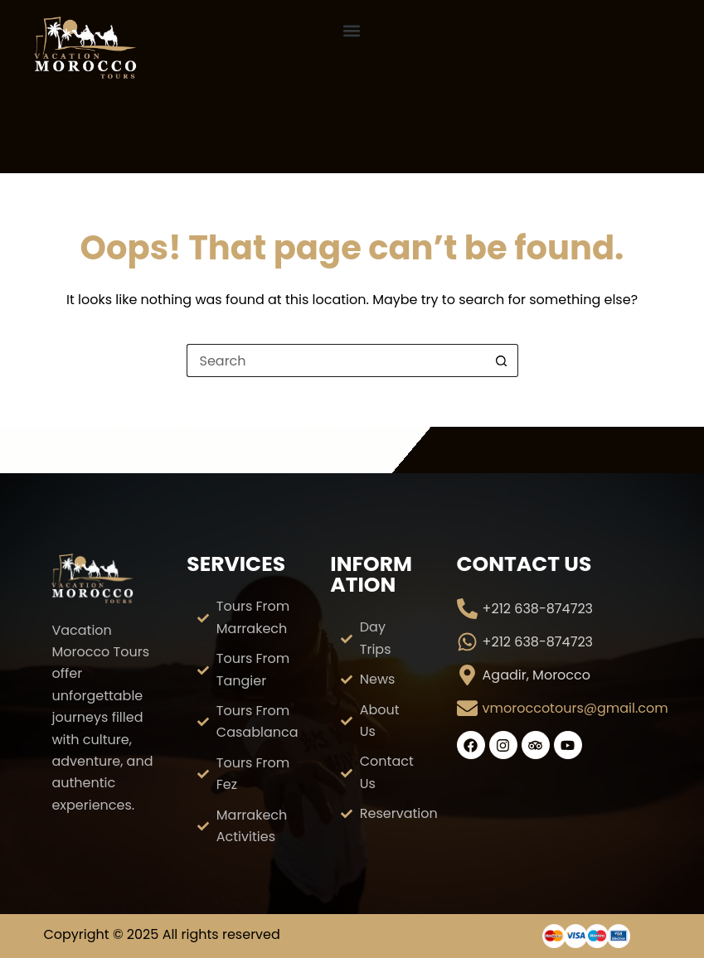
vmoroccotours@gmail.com (575, 708)
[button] (352, 30)
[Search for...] (336, 360)
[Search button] (501, 360)
